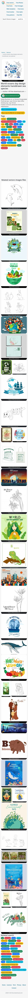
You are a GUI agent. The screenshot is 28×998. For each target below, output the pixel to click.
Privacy (19, 985)
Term (14, 985)
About (24, 985)
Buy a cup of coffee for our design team (13, 113)
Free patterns (10, 15)
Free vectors (10, 3)
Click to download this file (10, 95)
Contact (14, 988)
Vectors (8, 52)
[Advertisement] (14, 36)
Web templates (11, 9)
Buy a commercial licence (9, 109)
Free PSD (19, 15)
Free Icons (21, 9)
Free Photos (19, 3)
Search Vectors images (9, 19)
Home (3, 52)
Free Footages (19, 6)
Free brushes (10, 12)
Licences (9, 985)
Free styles (20, 12)
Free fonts (9, 6)
